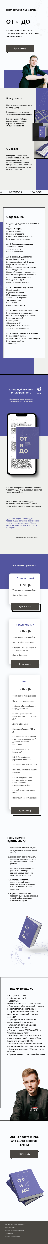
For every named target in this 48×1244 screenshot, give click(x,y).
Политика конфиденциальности (14, 1230)
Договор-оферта (10, 1227)
